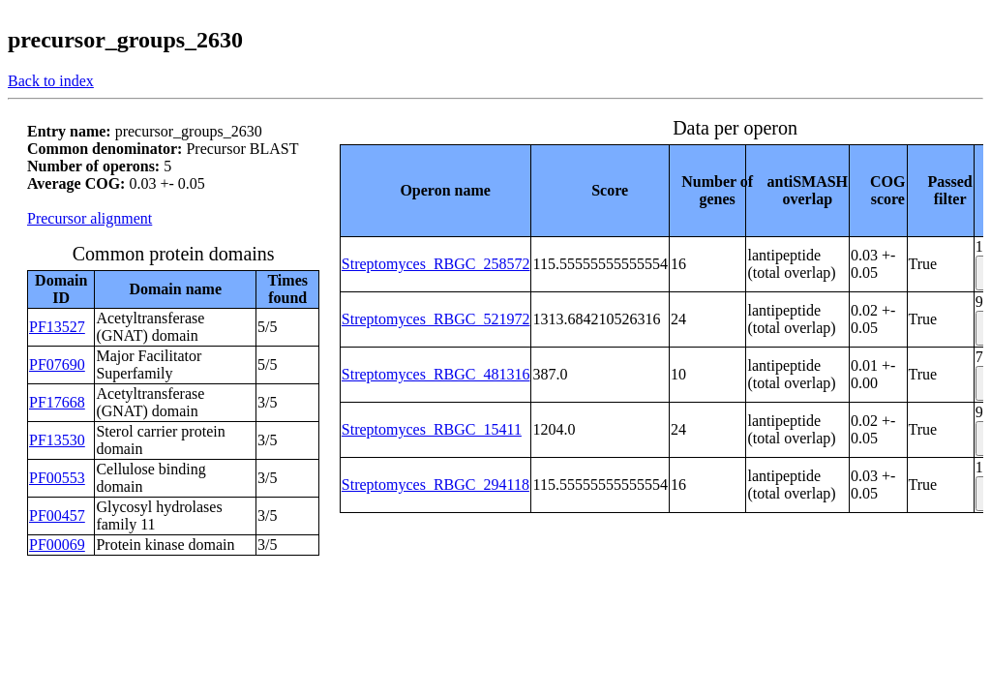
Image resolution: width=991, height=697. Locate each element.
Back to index (51, 81)
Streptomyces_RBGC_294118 (435, 484)
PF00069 (57, 544)
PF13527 (57, 326)
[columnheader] (435, 190)
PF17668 (57, 402)
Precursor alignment (89, 218)
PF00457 (57, 515)
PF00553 (57, 478)
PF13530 (57, 440)
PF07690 (57, 364)
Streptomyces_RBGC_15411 (432, 429)
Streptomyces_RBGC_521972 (436, 319)
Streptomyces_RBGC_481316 (436, 374)
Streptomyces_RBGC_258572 (436, 264)
